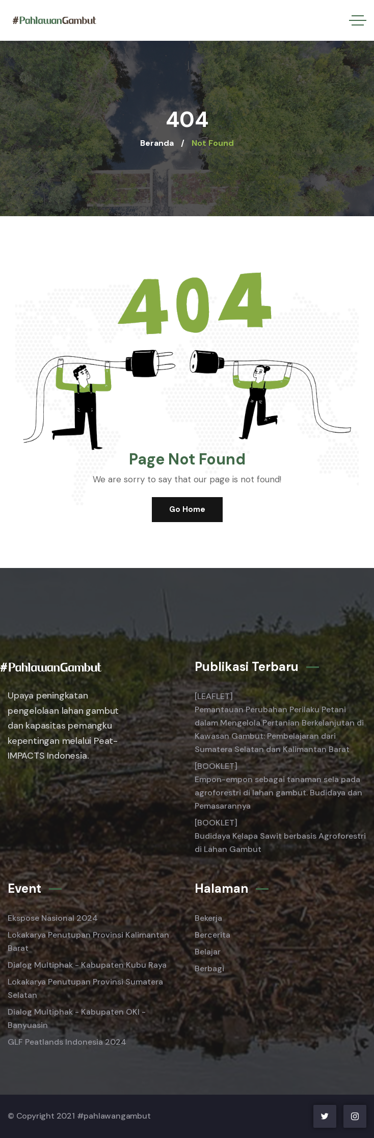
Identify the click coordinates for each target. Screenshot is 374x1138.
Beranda (157, 143)
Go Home (187, 509)
